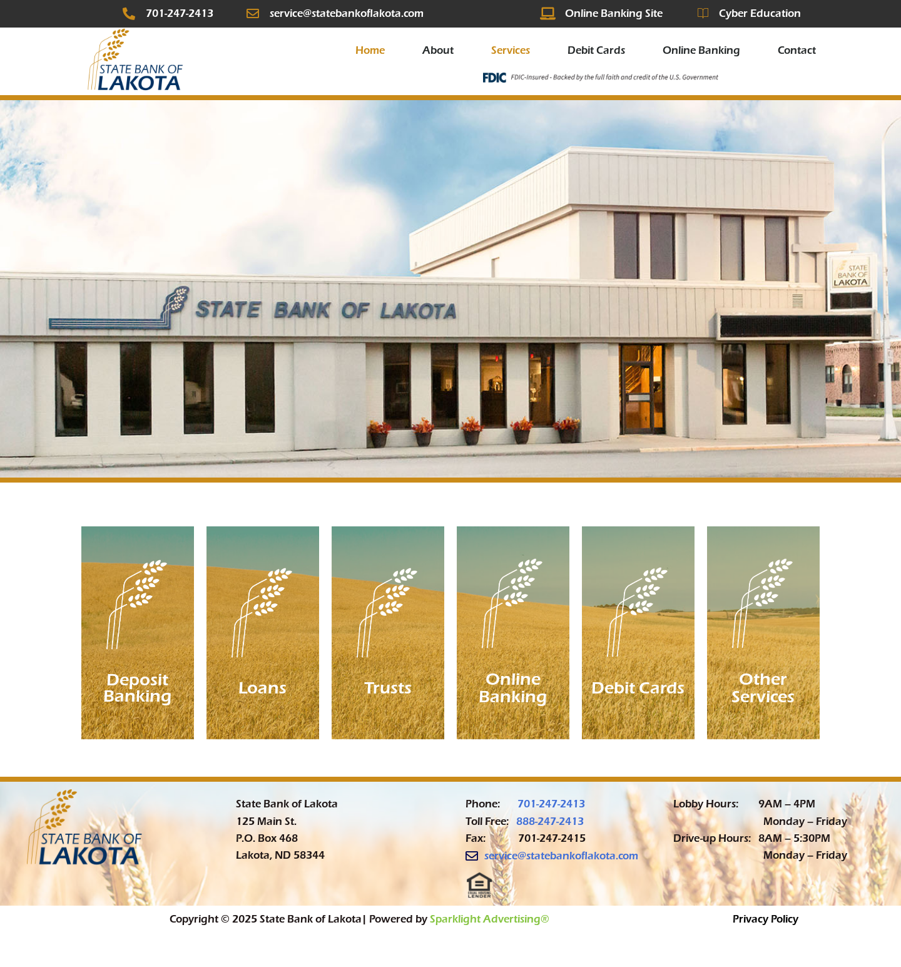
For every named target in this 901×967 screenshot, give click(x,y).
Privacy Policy (765, 919)
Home (370, 50)
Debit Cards (596, 50)
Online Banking (701, 50)
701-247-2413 (551, 804)
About (438, 50)
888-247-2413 (550, 821)
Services (510, 50)
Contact (797, 50)
